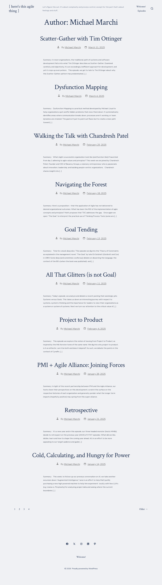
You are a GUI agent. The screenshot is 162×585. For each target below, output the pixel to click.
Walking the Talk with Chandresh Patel (81, 136)
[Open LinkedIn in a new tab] (88, 544)
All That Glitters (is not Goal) (81, 275)
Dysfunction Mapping (81, 87)
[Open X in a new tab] (74, 544)
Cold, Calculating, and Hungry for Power (81, 455)
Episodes (142, 10)
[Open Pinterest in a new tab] (95, 544)
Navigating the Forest (81, 184)
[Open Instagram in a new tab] (81, 544)
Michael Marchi (73, 47)
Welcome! (141, 6)
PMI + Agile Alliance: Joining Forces (81, 365)
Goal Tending (81, 229)
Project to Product (81, 320)
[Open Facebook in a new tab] (67, 544)
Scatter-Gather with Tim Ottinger (81, 38)
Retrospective (81, 410)
